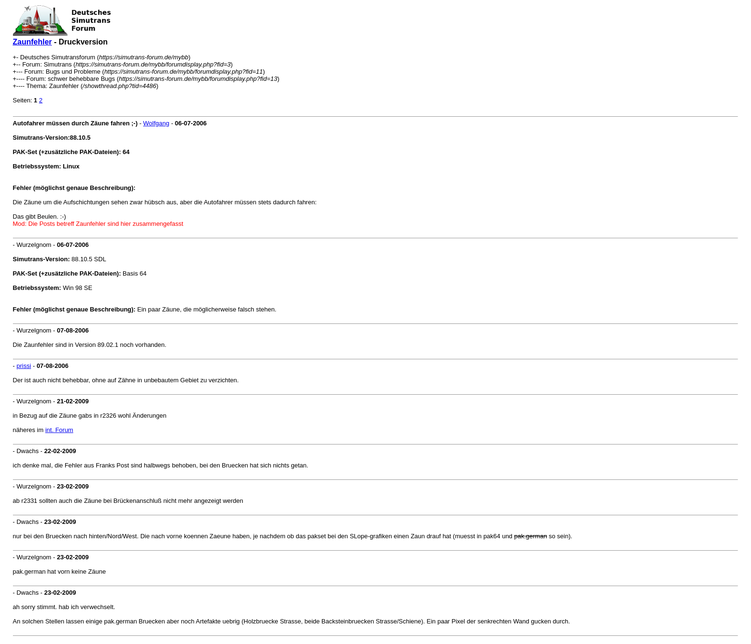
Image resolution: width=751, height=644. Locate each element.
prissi (23, 365)
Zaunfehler (32, 42)
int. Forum (59, 429)
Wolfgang (156, 123)
